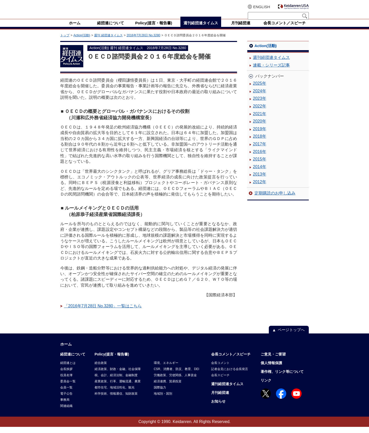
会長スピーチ (220, 381)
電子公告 (66, 400)
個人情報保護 (271, 369)
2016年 (259, 158)
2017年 (259, 150)
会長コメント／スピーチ (231, 360)
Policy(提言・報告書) (112, 360)
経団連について (72, 360)
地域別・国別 (163, 400)
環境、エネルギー (166, 369)
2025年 (259, 89)
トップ (64, 41)
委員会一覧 (68, 387)
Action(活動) (81, 41)
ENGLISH (261, 7)
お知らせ (218, 407)
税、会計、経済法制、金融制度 (116, 381)
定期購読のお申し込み (274, 199)
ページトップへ (291, 336)
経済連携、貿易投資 (167, 387)
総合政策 (101, 369)
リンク (266, 386)
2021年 (259, 120)
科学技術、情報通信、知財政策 (116, 400)
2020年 (259, 127)
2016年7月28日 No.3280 (143, 41)
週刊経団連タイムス (271, 63)
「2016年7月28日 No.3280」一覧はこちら (103, 312)
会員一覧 (66, 393)
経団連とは (68, 369)
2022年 (259, 112)
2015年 (259, 165)
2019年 (259, 135)
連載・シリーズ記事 (271, 71)
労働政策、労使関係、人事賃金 (175, 381)
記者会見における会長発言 (229, 375)
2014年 (259, 173)
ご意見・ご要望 (273, 360)
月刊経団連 (220, 399)
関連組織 (66, 412)
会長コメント (220, 369)
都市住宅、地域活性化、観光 (115, 393)
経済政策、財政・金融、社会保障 (118, 375)
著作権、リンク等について (282, 378)
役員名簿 (66, 381)
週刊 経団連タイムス (108, 41)
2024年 (259, 97)
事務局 (64, 406)
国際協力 (160, 393)
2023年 (259, 104)
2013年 (259, 180)
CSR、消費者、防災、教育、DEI (176, 375)
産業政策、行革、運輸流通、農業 (118, 387)
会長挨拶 (66, 375)
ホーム (66, 350)
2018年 (259, 142)
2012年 (259, 188)
